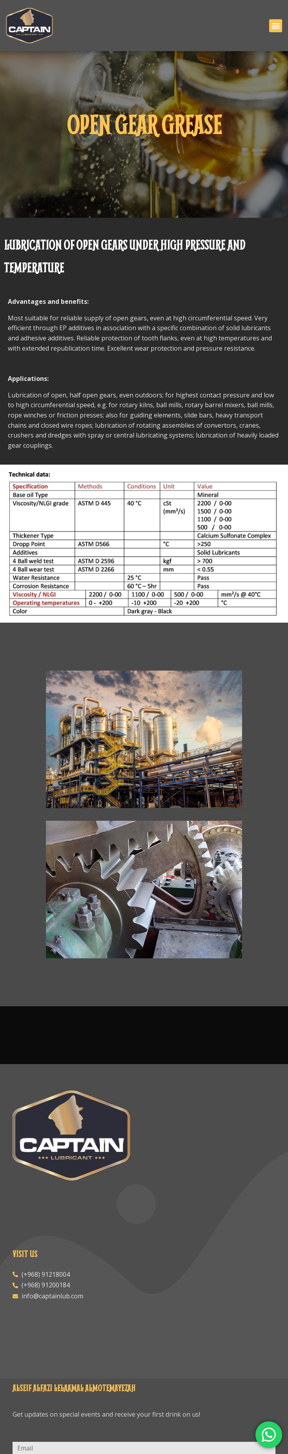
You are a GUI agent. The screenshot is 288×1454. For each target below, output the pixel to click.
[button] (275, 25)
